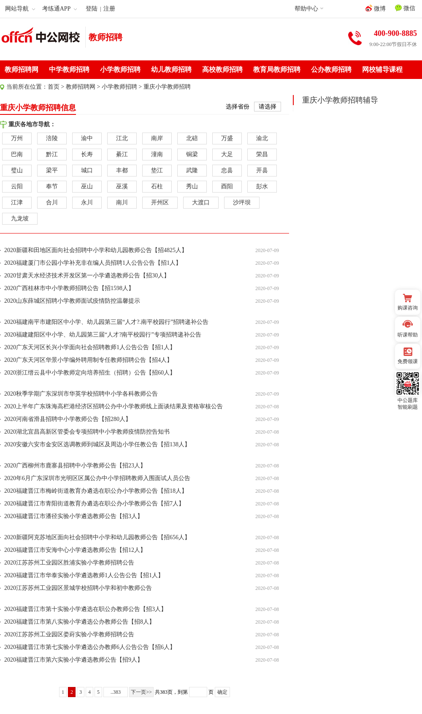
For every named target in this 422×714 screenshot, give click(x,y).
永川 (87, 202)
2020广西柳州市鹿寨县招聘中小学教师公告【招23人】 (75, 465)
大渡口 (201, 202)
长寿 (87, 154)
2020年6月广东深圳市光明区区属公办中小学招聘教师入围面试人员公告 (97, 478)
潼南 (157, 154)
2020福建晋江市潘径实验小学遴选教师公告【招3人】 (73, 516)
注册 (109, 8)
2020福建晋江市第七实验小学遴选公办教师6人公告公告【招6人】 (90, 647)
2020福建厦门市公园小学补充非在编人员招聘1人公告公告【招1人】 (92, 263)
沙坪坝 (242, 202)
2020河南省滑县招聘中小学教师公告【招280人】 (67, 419)
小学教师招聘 (120, 69)
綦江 (122, 154)
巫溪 (122, 186)
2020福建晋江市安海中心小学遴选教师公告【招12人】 (75, 550)
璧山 (17, 170)
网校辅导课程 (382, 69)
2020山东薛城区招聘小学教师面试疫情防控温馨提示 (72, 301)
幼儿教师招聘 (171, 69)
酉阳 (227, 186)
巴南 (17, 154)
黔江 (52, 154)
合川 (52, 202)
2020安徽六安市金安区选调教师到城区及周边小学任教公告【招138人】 (97, 444)
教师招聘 (105, 37)
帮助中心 (306, 8)
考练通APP (59, 8)
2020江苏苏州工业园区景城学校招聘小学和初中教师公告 (78, 588)
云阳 (17, 186)
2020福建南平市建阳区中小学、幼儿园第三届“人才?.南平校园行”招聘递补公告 (106, 322)
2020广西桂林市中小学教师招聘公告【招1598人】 (69, 288)
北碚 (192, 138)
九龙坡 (20, 218)
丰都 (122, 170)
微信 (405, 8)
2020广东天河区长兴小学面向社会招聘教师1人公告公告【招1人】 (90, 347)
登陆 (91, 8)
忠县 (227, 170)
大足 (227, 154)
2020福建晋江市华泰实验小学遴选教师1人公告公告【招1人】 (84, 575)
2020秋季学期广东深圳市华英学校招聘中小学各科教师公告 (81, 394)
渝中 (87, 138)
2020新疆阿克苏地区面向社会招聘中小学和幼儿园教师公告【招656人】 (97, 537)
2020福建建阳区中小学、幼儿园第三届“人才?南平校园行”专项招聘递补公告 (102, 334)
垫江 (157, 170)
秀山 (192, 186)
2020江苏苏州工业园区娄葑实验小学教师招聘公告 (69, 634)
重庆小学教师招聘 (167, 87)
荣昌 (262, 154)
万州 (17, 138)
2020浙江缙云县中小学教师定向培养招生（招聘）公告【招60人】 (90, 372)
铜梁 (192, 154)
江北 (122, 138)
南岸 (157, 138)
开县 (262, 170)
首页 (54, 87)
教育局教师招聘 (276, 69)
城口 (87, 170)
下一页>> (141, 692)
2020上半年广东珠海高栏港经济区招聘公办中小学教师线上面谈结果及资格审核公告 (113, 406)
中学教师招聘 (69, 69)
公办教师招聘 (331, 69)
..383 (116, 692)
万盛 (227, 138)
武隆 (192, 170)
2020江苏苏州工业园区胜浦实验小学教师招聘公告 (69, 562)
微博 (375, 8)
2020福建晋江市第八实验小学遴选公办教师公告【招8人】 (79, 622)
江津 (17, 202)
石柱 (157, 186)
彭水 (262, 186)
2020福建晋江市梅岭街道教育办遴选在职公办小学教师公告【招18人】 (95, 491)
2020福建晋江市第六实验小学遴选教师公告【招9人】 (73, 660)
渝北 (262, 138)
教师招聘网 (21, 69)
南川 (122, 202)
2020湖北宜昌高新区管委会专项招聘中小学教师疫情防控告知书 (87, 432)
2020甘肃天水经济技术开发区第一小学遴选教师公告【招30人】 (87, 275)
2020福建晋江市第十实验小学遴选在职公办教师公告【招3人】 (85, 609)
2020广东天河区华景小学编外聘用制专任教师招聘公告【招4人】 (88, 360)
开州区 (160, 202)
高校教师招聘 (222, 69)
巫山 (87, 186)
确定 (222, 692)
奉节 (52, 186)
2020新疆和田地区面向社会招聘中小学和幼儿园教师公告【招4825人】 (95, 250)
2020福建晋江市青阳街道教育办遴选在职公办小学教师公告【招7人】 (94, 503)
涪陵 (52, 138)
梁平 (52, 170)
